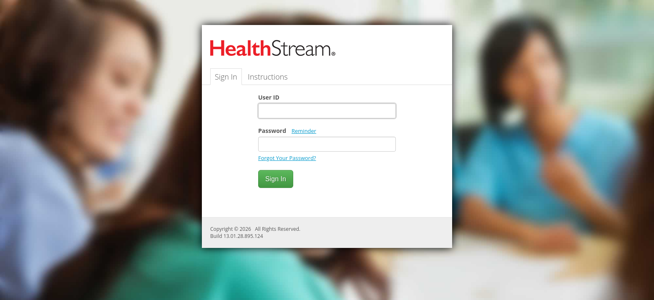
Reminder (304, 131)
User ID (268, 97)
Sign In (226, 77)
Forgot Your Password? (287, 158)
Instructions (267, 77)
